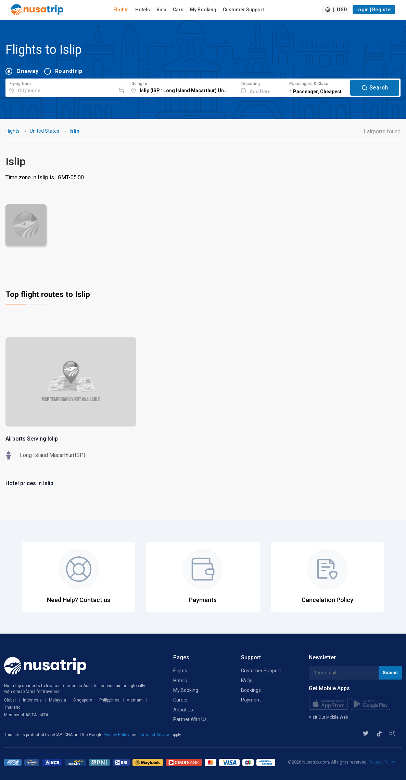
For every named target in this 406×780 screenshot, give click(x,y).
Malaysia (57, 700)
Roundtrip (69, 71)
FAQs (246, 680)
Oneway (27, 71)
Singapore (82, 700)
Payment (251, 700)
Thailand (12, 707)
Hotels (142, 9)
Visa (161, 9)
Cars (178, 9)
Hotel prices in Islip (29, 483)
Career (180, 700)
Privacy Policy (116, 734)
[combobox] (60, 87)
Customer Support (243, 9)
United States (44, 131)
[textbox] (60, 87)
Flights (121, 9)
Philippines (109, 700)
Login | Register (373, 9)
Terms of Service (155, 734)
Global (10, 700)
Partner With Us (190, 719)
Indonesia (32, 700)
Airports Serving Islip (31, 438)
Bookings (251, 690)
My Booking (203, 9)
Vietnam (135, 700)
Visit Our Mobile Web (328, 717)
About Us (183, 709)
